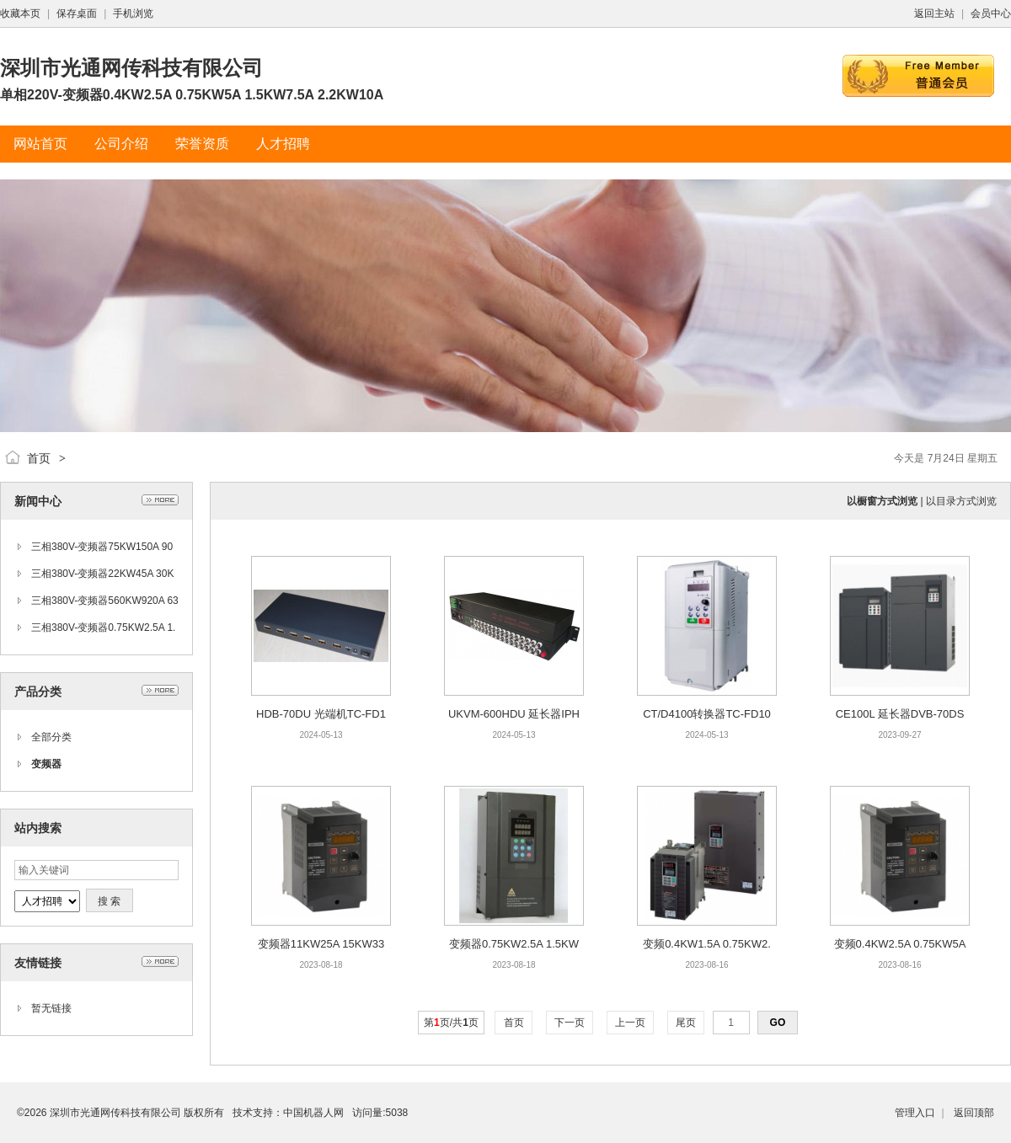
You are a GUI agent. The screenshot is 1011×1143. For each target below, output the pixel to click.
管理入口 (915, 1113)
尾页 (686, 1022)
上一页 (630, 1022)
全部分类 (51, 737)
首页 (39, 458)
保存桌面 (76, 13)
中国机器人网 (313, 1113)
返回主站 (934, 13)
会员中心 (991, 13)
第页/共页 (451, 1022)
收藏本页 (20, 13)
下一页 (570, 1022)
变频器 (46, 764)
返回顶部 (974, 1113)
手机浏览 (133, 13)
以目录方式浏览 (961, 501)
